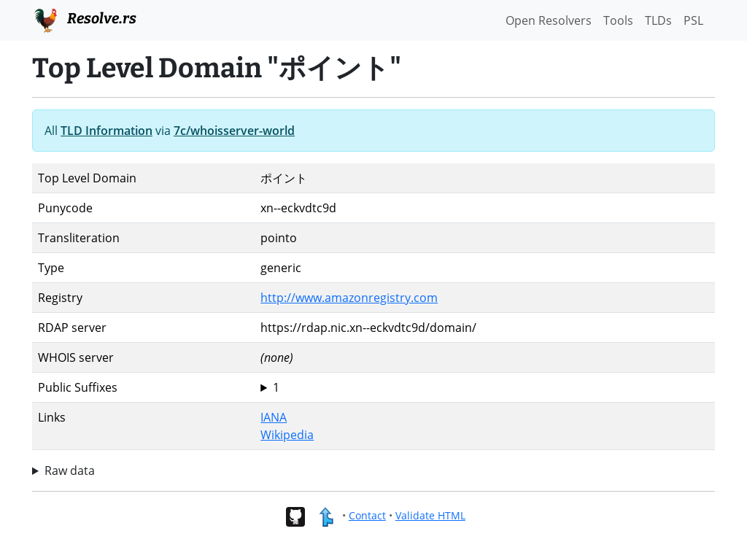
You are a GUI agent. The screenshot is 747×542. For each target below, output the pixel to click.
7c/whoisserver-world (234, 131)
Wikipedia (287, 435)
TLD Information (106, 131)
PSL (693, 20)
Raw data (69, 470)
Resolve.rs (84, 19)
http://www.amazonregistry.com (349, 298)
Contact (367, 515)
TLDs (658, 20)
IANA (273, 417)
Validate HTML (430, 515)
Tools (618, 20)
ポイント (484, 387)
